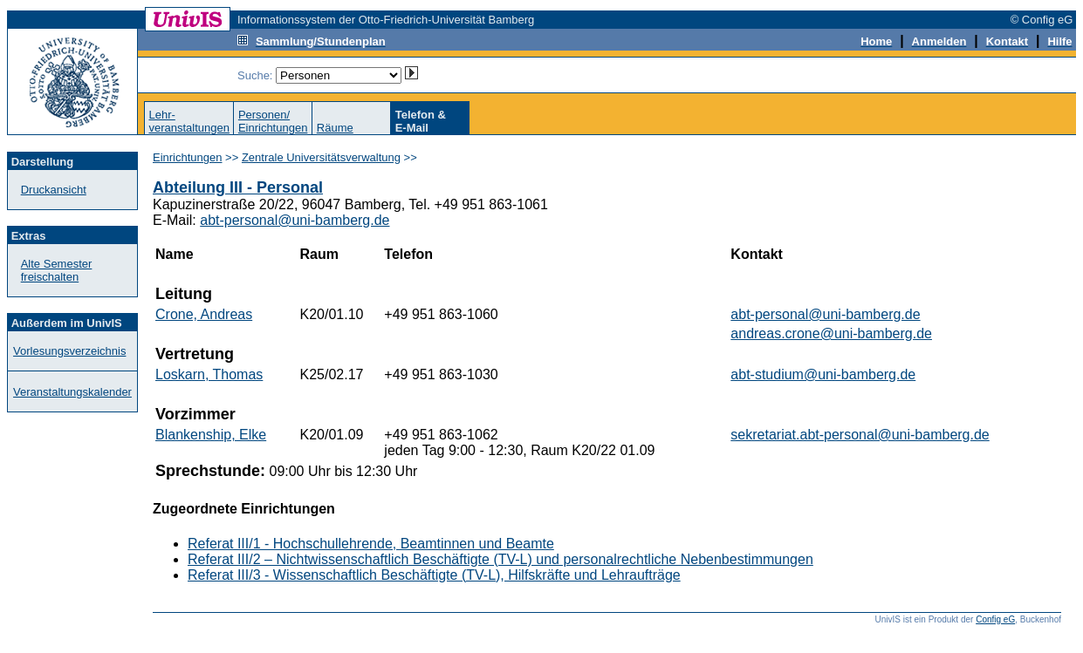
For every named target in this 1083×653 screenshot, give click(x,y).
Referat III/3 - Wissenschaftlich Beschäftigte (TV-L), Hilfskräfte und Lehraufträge (434, 575)
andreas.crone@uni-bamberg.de (831, 333)
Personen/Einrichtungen (273, 121)
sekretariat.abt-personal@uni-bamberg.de (859, 434)
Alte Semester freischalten (57, 270)
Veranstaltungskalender (72, 391)
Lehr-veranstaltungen (189, 121)
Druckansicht (53, 189)
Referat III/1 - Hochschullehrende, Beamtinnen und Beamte (371, 543)
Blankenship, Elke (210, 434)
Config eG (995, 619)
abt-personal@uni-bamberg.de (294, 220)
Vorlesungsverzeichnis (69, 350)
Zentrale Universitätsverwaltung (321, 157)
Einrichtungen (188, 157)
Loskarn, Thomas (209, 374)
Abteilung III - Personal (238, 187)
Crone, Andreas (203, 314)
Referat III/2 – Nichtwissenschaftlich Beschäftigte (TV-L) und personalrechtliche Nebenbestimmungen (500, 559)
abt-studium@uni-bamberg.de (822, 374)
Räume (335, 127)
